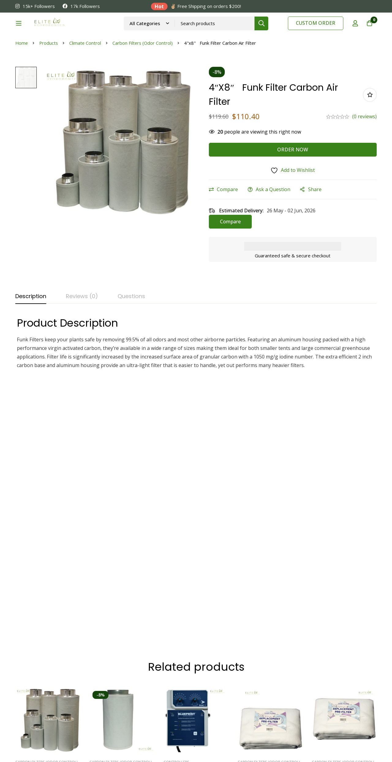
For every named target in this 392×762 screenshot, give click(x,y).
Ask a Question (277, 220)
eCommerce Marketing (41, 747)
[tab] (30, 327)
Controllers (176, 531)
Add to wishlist (370, 126)
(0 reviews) (364, 147)
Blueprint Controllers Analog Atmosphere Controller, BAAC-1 (189, 547)
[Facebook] (328, 701)
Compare (231, 220)
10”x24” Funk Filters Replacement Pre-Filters (342, 543)
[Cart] (368, 31)
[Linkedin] (314, 701)
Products (49, 74)
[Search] (276, 31)
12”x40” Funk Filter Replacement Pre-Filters (268, 543)
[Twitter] (356, 701)
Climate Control (86, 74)
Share (319, 220)
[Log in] (353, 31)
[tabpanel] (196, 373)
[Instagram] (342, 701)
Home (21, 74)
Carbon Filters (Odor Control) (144, 74)
